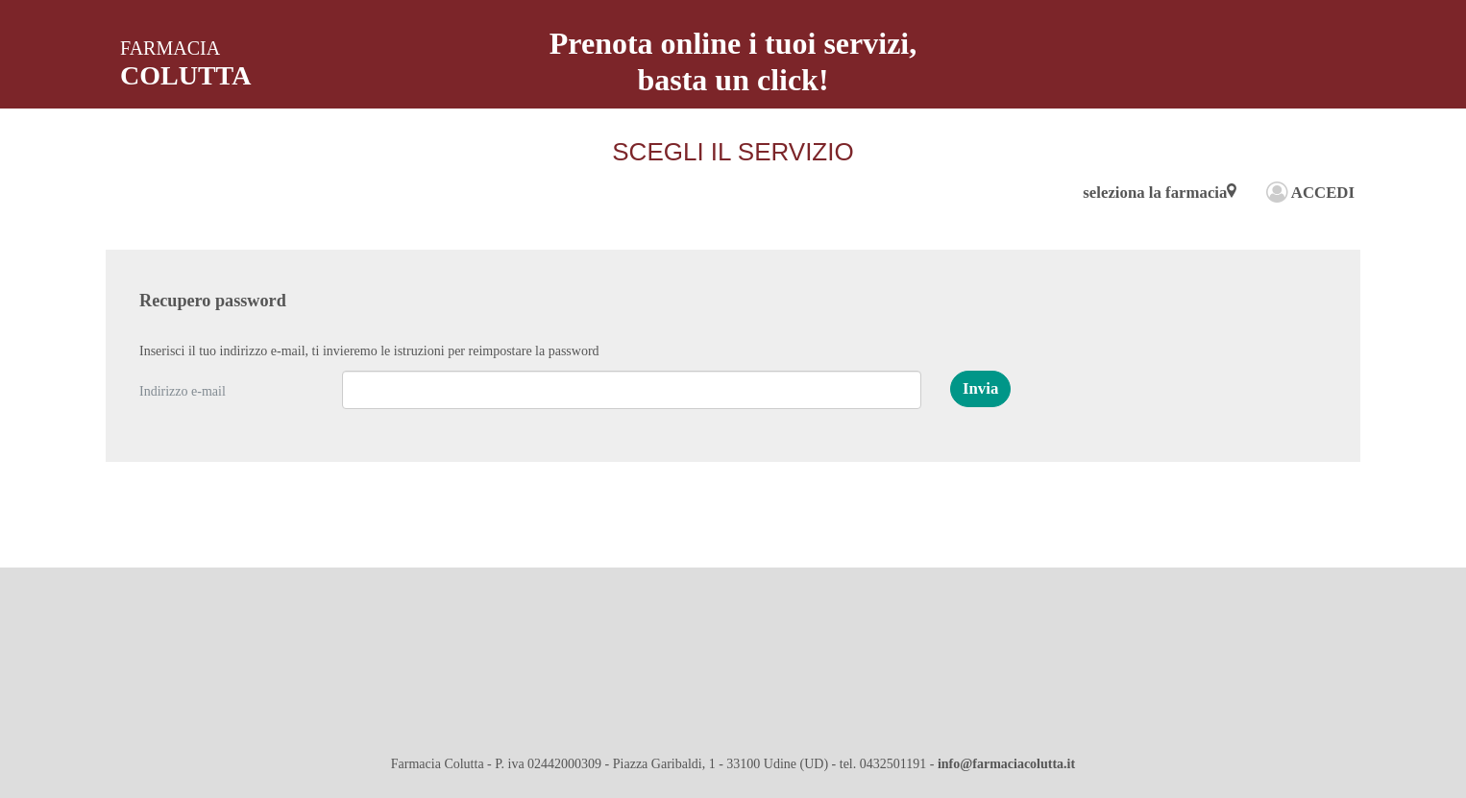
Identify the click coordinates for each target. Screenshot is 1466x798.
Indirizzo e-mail (182, 391)
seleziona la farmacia (1159, 192)
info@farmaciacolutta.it (1006, 764)
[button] (980, 389)
